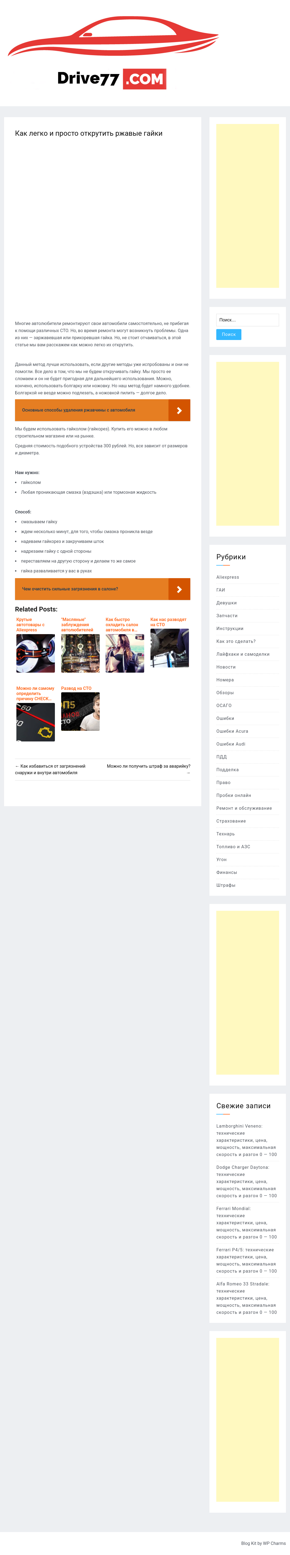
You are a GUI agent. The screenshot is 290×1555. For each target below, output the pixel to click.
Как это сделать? (236, 641)
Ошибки (225, 718)
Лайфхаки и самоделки (243, 654)
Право (223, 782)
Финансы (226, 872)
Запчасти (227, 615)
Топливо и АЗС (233, 846)
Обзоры (225, 692)
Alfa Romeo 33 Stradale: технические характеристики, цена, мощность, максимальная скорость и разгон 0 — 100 (246, 1298)
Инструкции (230, 628)
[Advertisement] (247, 206)
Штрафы (225, 885)
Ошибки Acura (232, 731)
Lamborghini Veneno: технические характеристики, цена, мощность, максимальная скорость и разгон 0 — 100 (246, 1140)
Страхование (231, 821)
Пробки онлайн (233, 795)
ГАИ (220, 590)
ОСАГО (224, 705)
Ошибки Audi (230, 744)
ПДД (221, 756)
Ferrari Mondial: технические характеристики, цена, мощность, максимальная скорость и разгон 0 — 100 (246, 1223)
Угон (221, 859)
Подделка (227, 769)
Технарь (225, 833)
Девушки (226, 602)
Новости (226, 667)
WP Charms (274, 1543)
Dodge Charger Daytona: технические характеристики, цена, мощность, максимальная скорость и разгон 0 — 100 (246, 1181)
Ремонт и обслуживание (244, 808)
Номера (225, 679)
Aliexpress (227, 577)
